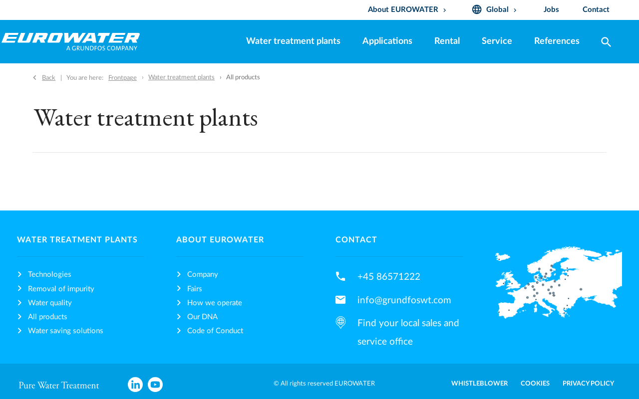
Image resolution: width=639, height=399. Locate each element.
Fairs (194, 289)
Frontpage (122, 78)
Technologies (49, 274)
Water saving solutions (65, 331)
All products (47, 317)
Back (48, 78)
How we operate (214, 303)
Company (202, 274)
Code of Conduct (215, 331)
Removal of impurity (61, 289)
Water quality (50, 303)
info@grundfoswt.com (404, 300)
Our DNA (202, 317)
